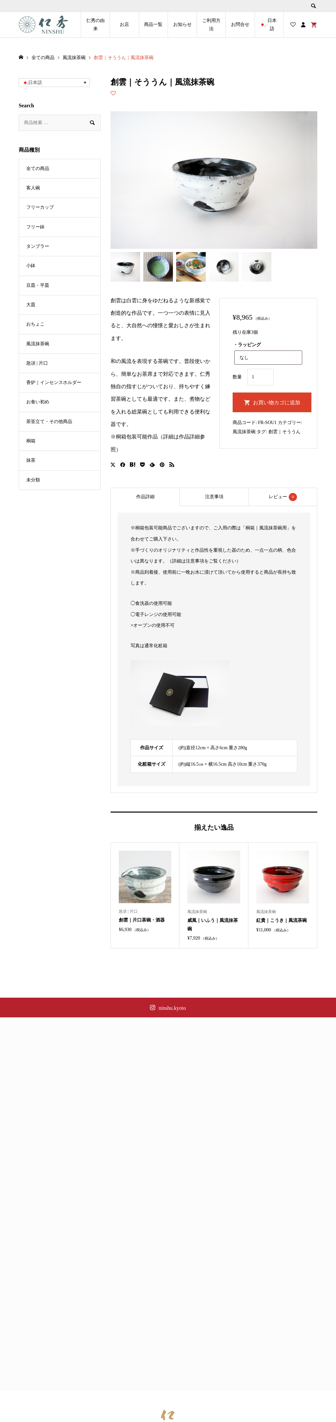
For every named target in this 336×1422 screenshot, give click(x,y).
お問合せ (240, 24)
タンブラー (37, 246)
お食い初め (37, 401)
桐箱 (30, 440)
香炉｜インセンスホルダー (53, 382)
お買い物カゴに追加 (276, 402)
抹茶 (30, 460)
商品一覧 (153, 24)
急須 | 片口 (37, 363)
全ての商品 (37, 168)
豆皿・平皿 (37, 285)
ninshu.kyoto (172, 1008)
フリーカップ (40, 207)
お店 (124, 24)
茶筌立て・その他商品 (49, 421)
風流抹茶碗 (244, 431)
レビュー (283, 497)
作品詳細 (145, 496)
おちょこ (35, 324)
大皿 (30, 304)
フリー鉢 (35, 226)
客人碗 (33, 187)
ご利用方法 (211, 24)
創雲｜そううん (284, 431)
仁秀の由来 (95, 24)
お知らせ (182, 24)
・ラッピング (247, 344)
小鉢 (30, 265)
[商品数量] (260, 377)
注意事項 (214, 496)
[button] (54, 82)
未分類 (33, 480)
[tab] (145, 497)
